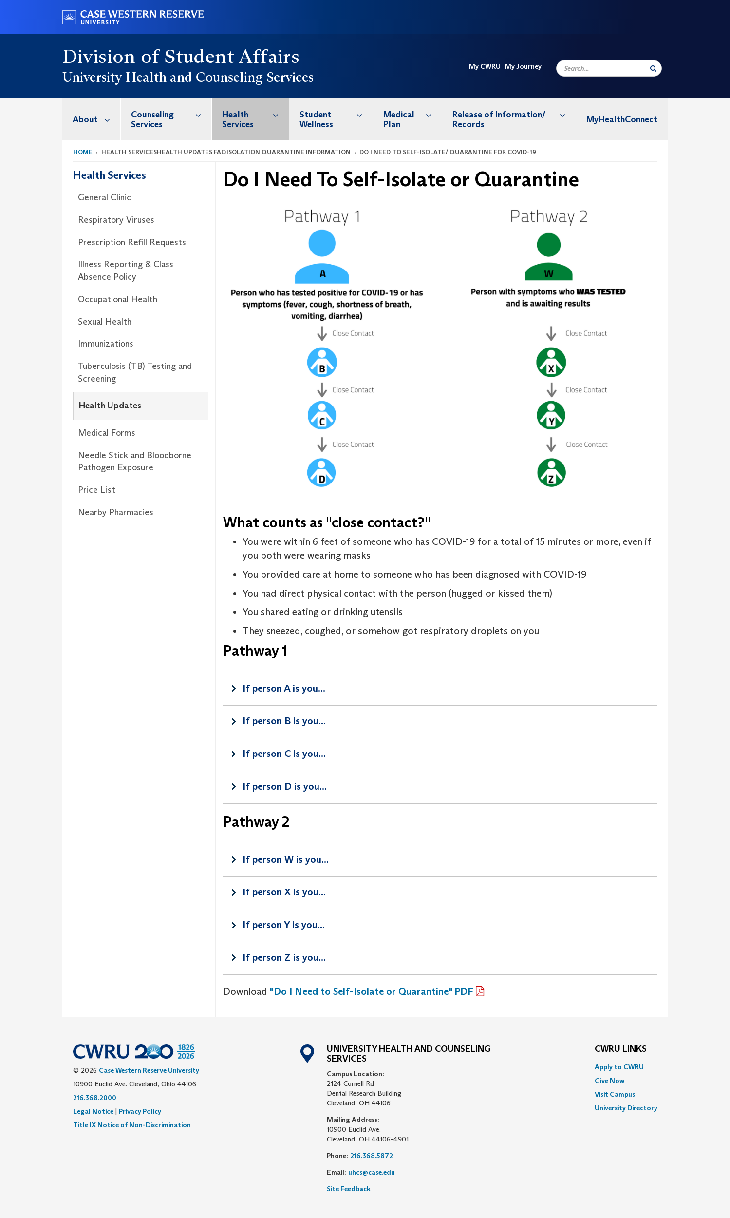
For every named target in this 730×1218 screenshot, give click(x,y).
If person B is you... (284, 721)
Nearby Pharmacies (115, 512)
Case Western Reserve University (149, 1070)
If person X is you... (284, 892)
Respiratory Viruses (116, 219)
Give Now (609, 1080)
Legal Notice (93, 1111)
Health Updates (110, 405)
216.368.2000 (94, 1097)
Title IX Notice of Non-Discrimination (132, 1125)
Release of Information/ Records (513, 114)
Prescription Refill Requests (132, 242)
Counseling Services (171, 114)
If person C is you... (284, 753)
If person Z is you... (284, 957)
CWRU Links (621, 1049)
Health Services (255, 114)
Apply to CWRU (619, 1067)
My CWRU (485, 66)
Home (83, 151)
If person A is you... (284, 688)
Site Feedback (349, 1188)
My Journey (523, 66)
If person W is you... (286, 859)
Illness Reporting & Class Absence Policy (125, 270)
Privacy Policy (140, 1111)
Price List (96, 489)
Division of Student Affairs (181, 56)
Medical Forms (106, 432)
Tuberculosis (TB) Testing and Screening (135, 372)
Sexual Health (104, 321)
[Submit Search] (653, 68)
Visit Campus (615, 1094)
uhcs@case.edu (371, 1172)
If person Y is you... (284, 924)
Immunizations (105, 343)
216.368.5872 (371, 1155)
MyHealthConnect (621, 119)
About (96, 119)
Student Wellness (336, 114)
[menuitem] (91, 119)
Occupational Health (117, 299)
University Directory (626, 1107)
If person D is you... (285, 786)
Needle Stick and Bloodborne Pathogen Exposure (134, 461)
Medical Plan (412, 114)
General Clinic (104, 197)
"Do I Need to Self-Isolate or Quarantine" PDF (371, 991)
